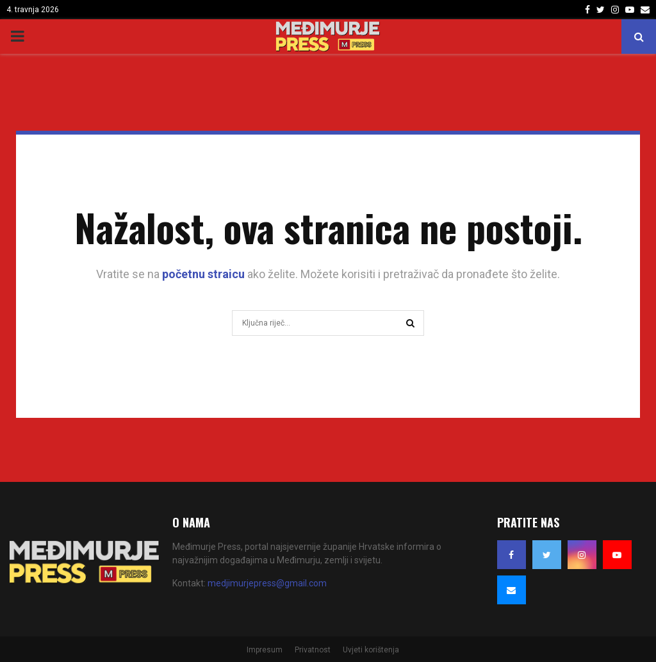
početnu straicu (203, 274)
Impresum (265, 649)
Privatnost (313, 649)
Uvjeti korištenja (371, 649)
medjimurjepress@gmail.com (267, 583)
